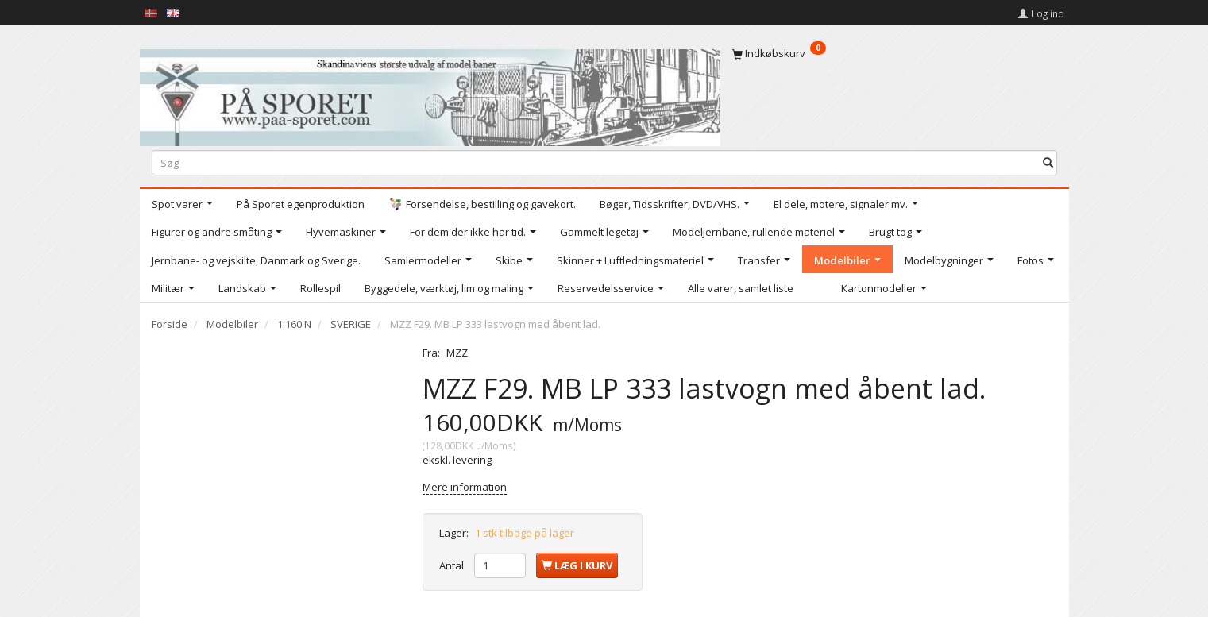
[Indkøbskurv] (894, 53)
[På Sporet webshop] (430, 94)
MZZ (457, 352)
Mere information (465, 487)
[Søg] (1048, 162)
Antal (452, 565)
